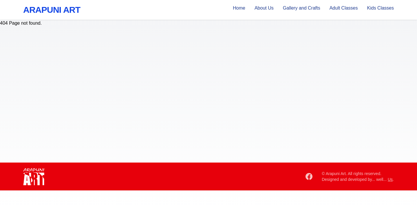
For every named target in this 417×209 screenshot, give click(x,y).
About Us (264, 8)
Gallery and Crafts (301, 8)
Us (390, 179)
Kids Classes (380, 8)
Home (239, 8)
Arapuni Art (51, 10)
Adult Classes (344, 8)
